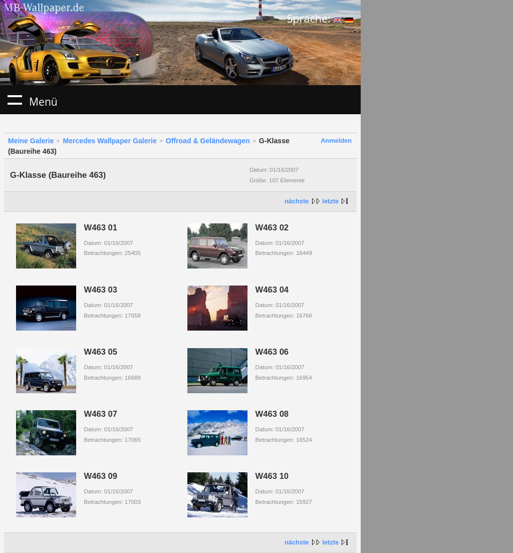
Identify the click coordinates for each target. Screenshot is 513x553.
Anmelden (336, 140)
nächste (297, 201)
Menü (14, 99)
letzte (330, 201)
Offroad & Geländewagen (208, 141)
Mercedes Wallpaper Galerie (109, 141)
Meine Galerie (31, 141)
